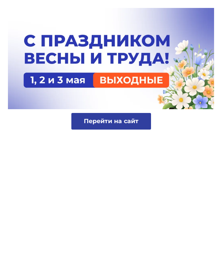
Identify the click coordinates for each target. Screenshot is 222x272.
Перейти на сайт (111, 121)
